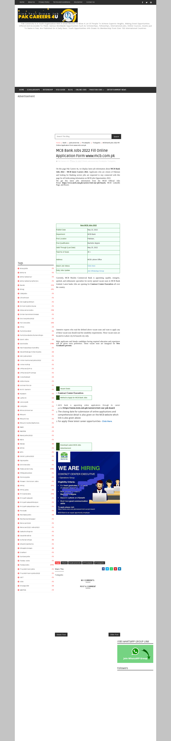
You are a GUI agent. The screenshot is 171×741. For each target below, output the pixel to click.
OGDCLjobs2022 (27, 457)
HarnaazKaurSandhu (29, 348)
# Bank (64, 572)
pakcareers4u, (93, 167)
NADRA (23, 432)
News (22, 444)
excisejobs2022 (27, 319)
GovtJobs (24, 344)
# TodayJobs (99, 572)
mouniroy (24, 419)
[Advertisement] (109, 57)
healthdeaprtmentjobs (30, 352)
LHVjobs (23, 407)
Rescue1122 (25, 524)
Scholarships (33, 90)
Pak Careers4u (38, 733)
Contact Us (90, 2)
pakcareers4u (26, 469)
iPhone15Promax (28, 373)
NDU (22, 440)
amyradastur (26, 277)
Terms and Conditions (61, 2)
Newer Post (61, 644)
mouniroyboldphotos (29, 423)
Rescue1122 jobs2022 (30, 528)
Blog (70, 90)
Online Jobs (81, 90)
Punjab (23, 511)
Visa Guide (60, 90)
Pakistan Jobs (95, 90)
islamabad (25, 377)
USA (22, 582)
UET (22, 578)
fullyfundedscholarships (31, 336)
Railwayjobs (25, 515)
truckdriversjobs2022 (30, 574)
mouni (23, 415)
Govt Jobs (24, 340)
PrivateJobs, (103, 167)
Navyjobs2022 (26, 436)
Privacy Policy (44, 2)
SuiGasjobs (25, 557)
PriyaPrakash (26, 498)
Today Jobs (25, 561)
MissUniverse (26, 411)
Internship (48, 90)
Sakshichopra (26, 532)
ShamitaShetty (27, 544)
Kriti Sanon (25, 390)
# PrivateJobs (88, 572)
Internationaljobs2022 (30, 361)
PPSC (22, 486)
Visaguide (24, 586)
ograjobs (24, 461)
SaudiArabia (25, 536)
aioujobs (24, 269)
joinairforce (26, 386)
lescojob (24, 402)
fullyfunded (25, 332)
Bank (22, 286)
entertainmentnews (29, 315)
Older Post (109, 644)
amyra (23, 273)
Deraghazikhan (27, 302)
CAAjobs (23, 294)
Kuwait (23, 394)
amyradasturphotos (29, 281)
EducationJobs (27, 311)
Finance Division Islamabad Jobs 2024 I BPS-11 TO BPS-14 (141, 335)
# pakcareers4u (75, 572)
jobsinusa (24, 382)
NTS (22, 453)
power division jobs (29, 482)
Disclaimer (78, 2)
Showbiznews (26, 549)
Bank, (85, 167)
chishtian (24, 298)
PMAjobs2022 (26, 473)
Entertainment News (116, 90)
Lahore (23, 398)
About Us (31, 2)
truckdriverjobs (27, 569)
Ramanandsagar (28, 519)
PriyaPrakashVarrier (29, 507)
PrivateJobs (25, 494)
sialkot (23, 553)
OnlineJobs (25, 465)
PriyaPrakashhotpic (29, 503)
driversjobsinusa (28, 306)
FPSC (22, 327)
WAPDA (23, 590)
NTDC (22, 448)
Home (22, 2)
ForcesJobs (25, 323)
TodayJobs (24, 565)
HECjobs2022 (26, 357)
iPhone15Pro (26, 369)
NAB (22, 428)
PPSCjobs (24, 490)
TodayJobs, (60, 169)
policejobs (25, 478)
